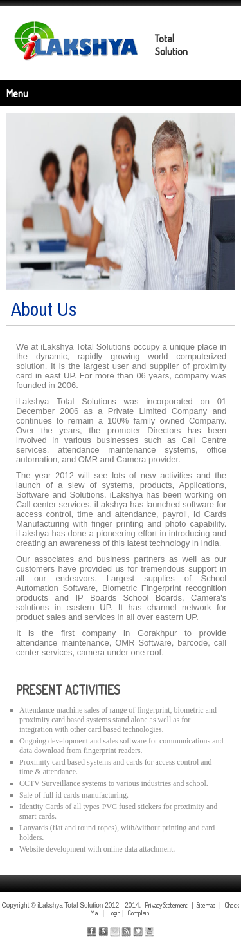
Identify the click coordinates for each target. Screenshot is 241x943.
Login (114, 913)
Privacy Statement (166, 905)
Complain (138, 913)
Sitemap (206, 905)
